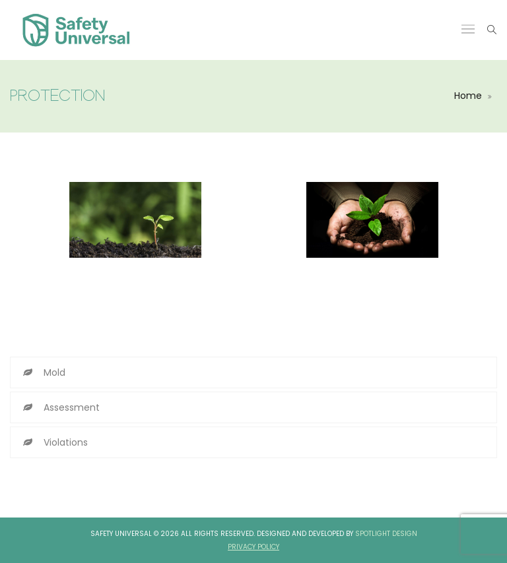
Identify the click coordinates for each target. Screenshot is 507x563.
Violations (66, 442)
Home (468, 95)
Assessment (72, 407)
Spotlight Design (386, 534)
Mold (54, 372)
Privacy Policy (253, 547)
